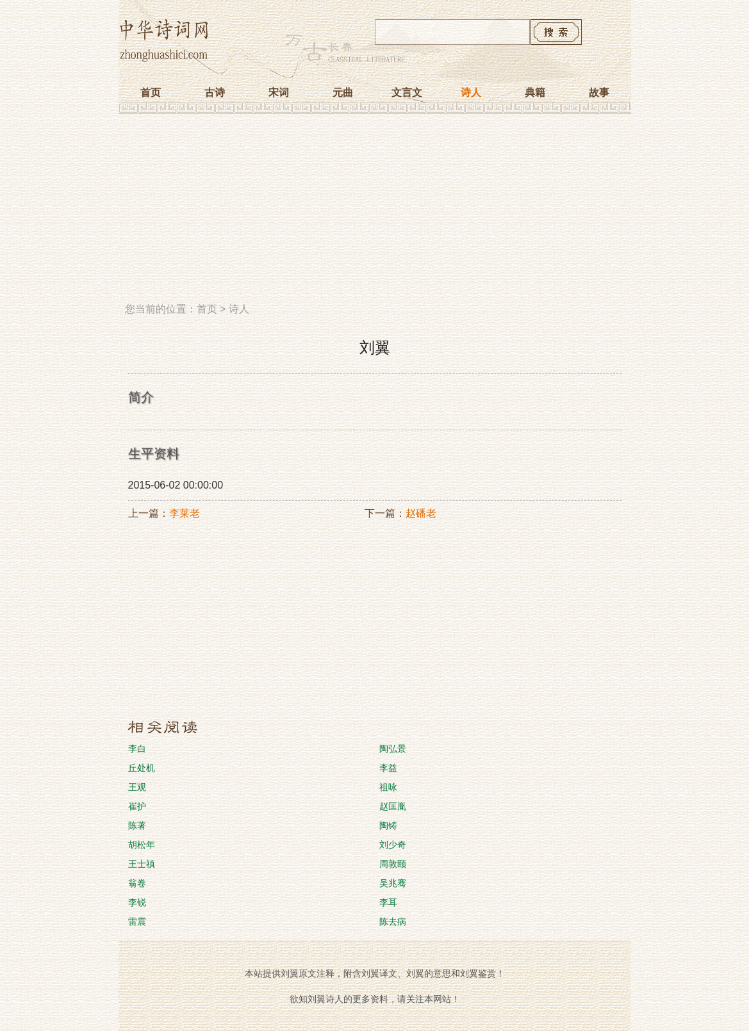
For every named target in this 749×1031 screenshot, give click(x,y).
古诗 (214, 92)
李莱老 (184, 513)
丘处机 (141, 768)
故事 (599, 92)
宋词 (278, 92)
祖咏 (388, 787)
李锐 (137, 902)
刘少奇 (392, 845)
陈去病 (392, 921)
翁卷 (137, 883)
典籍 (535, 92)
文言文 (406, 92)
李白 (137, 748)
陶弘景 (392, 748)
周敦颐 (392, 864)
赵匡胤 (392, 806)
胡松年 (141, 845)
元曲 (343, 92)
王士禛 (141, 864)
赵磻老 (421, 513)
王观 (137, 787)
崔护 (137, 806)
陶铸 (388, 825)
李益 (388, 768)
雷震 (137, 921)
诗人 (471, 92)
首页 (150, 92)
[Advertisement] (375, 213)
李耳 (388, 902)
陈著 (137, 825)
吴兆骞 (392, 883)
